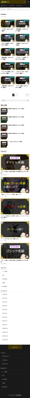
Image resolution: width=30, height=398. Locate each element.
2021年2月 (4, 320)
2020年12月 (5, 328)
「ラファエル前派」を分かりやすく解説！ (7, 72)
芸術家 (3, 219)
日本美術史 (4, 279)
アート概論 (4, 196)
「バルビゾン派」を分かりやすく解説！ (21, 72)
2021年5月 (4, 309)
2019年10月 (5, 339)
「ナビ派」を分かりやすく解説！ (7, 29)
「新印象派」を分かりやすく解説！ (21, 29)
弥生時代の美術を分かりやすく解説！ (16, 125)
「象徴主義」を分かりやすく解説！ (7, 58)
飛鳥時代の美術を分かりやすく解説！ (16, 108)
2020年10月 (5, 336)
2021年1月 (4, 324)
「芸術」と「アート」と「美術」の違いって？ (11, 194)
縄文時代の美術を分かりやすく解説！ (16, 133)
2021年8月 (4, 298)
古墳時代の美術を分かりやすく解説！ (16, 116)
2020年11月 (5, 332)
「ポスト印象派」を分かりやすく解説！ (7, 44)
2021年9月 (4, 294)
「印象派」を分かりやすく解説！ (21, 44)
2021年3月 (4, 317)
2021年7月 (4, 302)
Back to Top (15, 347)
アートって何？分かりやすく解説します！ (10, 238)
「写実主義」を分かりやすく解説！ (7, 86)
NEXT (27, 94)
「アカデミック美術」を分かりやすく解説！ (21, 58)
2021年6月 (4, 305)
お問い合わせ (19, 5)
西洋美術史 (11, 20)
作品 (3, 275)
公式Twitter (12, 5)
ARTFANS (19, 395)
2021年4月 (4, 313)
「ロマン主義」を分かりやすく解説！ (21, 86)
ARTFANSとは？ (4, 5)
